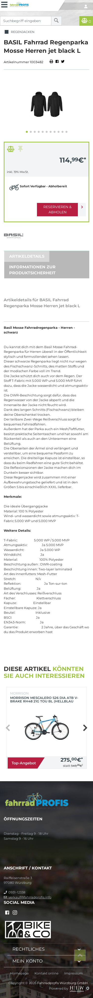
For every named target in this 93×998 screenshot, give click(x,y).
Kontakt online (46, 973)
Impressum (73, 973)
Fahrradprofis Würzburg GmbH (63, 983)
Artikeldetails (26, 256)
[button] (27, 132)
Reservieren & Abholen (57, 209)
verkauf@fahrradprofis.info (27, 897)
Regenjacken (19, 32)
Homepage (19, 973)
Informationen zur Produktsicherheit (32, 270)
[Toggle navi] (4, 4)
